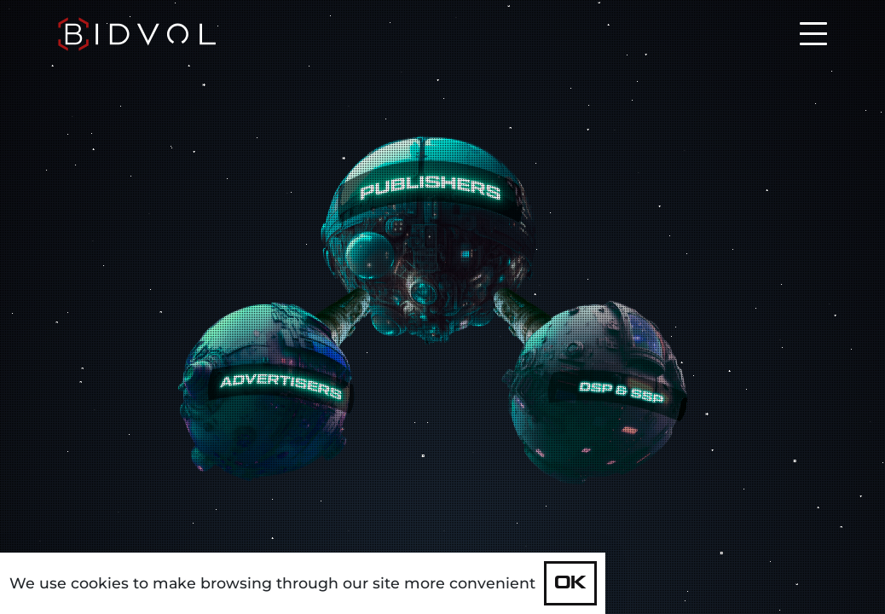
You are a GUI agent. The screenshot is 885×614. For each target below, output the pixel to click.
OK (570, 583)
